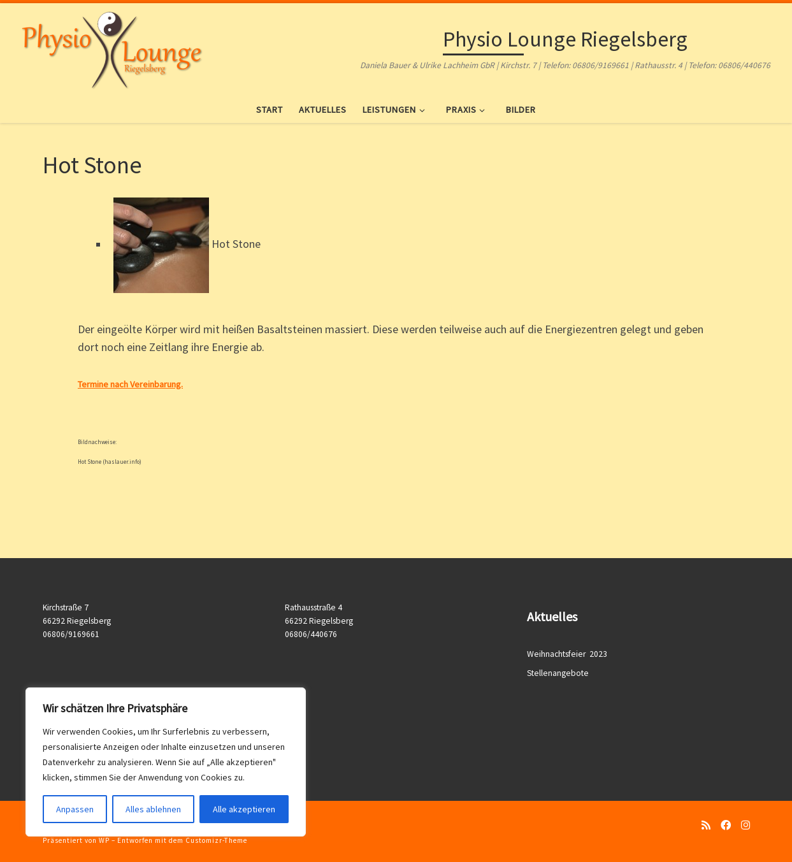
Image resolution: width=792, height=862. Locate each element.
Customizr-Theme (216, 840)
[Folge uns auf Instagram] (745, 825)
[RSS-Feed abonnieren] (706, 825)
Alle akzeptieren (244, 809)
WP (104, 840)
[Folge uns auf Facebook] (726, 825)
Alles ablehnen (153, 809)
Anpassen (75, 809)
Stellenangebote (558, 673)
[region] (165, 762)
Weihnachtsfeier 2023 (568, 654)
